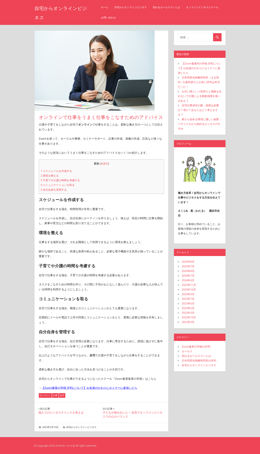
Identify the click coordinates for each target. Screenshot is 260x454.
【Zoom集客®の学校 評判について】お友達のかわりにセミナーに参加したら (199, 68)
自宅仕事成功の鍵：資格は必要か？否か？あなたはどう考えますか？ (198, 109)
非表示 (104, 163)
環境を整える (50, 175)
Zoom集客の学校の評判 (196, 346)
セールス (187, 351)
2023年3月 (188, 313)
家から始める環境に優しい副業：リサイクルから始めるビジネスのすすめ (200, 123)
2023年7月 (188, 299)
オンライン (45, 395)
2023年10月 (189, 289)
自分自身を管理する (54, 190)
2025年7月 (188, 266)
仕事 (55, 395)
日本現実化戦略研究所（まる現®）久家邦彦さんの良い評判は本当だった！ (199, 82)
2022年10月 (189, 317)
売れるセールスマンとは (171, 7)
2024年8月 (188, 271)
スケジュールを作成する (56, 171)
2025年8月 (188, 261)
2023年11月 (189, 285)
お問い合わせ (151, 17)
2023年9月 (188, 294)
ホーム (109, 7)
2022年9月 (188, 322)
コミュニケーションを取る (58, 185)
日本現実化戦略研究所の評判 (199, 360)
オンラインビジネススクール (122, 17)
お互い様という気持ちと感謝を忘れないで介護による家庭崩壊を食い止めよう (200, 96)
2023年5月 (188, 308)
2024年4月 (188, 280)
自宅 (62, 395)
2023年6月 (188, 303)
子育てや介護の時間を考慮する (60, 180)
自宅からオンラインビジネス (135, 7)
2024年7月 (188, 275)
